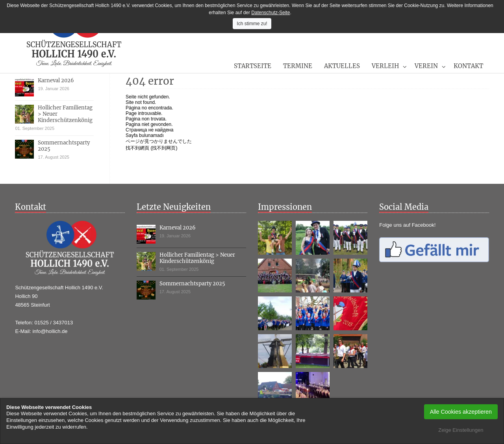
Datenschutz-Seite (270, 12)
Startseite (252, 66)
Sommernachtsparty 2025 (64, 145)
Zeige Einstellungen (460, 430)
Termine (297, 66)
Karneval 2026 (56, 80)
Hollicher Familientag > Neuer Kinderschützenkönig (197, 258)
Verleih (385, 66)
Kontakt (468, 66)
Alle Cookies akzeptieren (461, 412)
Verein (426, 66)
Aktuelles (342, 66)
